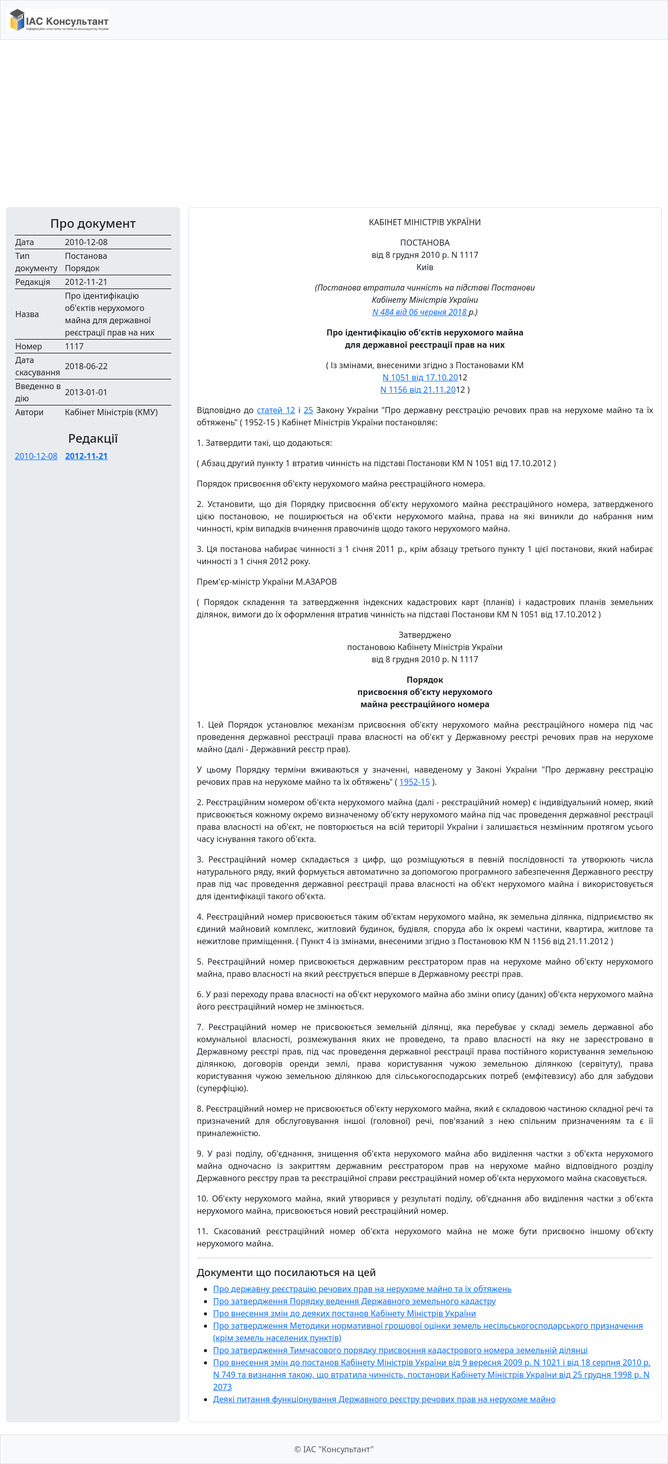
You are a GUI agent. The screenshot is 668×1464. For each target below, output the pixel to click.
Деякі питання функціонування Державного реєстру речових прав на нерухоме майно (384, 1399)
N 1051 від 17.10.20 (420, 377)
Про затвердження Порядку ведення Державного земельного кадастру (354, 1301)
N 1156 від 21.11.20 (418, 389)
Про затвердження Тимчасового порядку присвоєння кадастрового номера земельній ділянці (400, 1350)
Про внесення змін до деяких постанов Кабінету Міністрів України (344, 1313)
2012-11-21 (86, 456)
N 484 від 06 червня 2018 (420, 312)
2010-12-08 (36, 456)
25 (308, 410)
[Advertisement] (334, 123)
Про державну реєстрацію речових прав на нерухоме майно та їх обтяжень (362, 1288)
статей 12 (276, 410)
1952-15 (414, 781)
